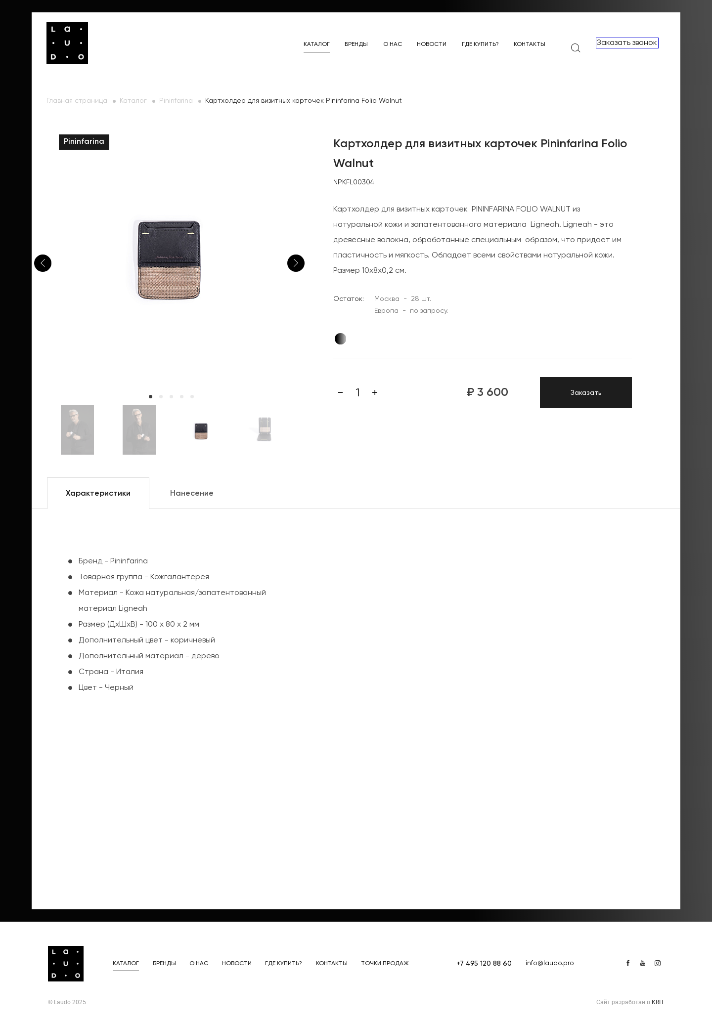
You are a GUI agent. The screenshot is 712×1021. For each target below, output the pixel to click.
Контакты (529, 44)
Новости (431, 44)
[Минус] (340, 393)
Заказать (586, 392)
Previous (42, 263)
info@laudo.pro (550, 963)
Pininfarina (176, 100)
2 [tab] (161, 396)
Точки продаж (385, 964)
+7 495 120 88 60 (484, 963)
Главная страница (76, 100)
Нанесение (192, 494)
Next (296, 263)
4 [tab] (181, 396)
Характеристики (98, 494)
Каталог (317, 44)
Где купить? (480, 44)
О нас (392, 44)
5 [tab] (192, 396)
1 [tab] (150, 396)
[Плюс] (375, 393)
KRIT (658, 1002)
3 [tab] (171, 396)
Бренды (356, 44)
